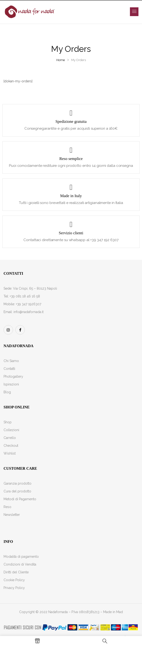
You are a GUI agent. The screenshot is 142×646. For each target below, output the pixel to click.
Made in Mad (113, 612)
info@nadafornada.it (28, 312)
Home (60, 60)
